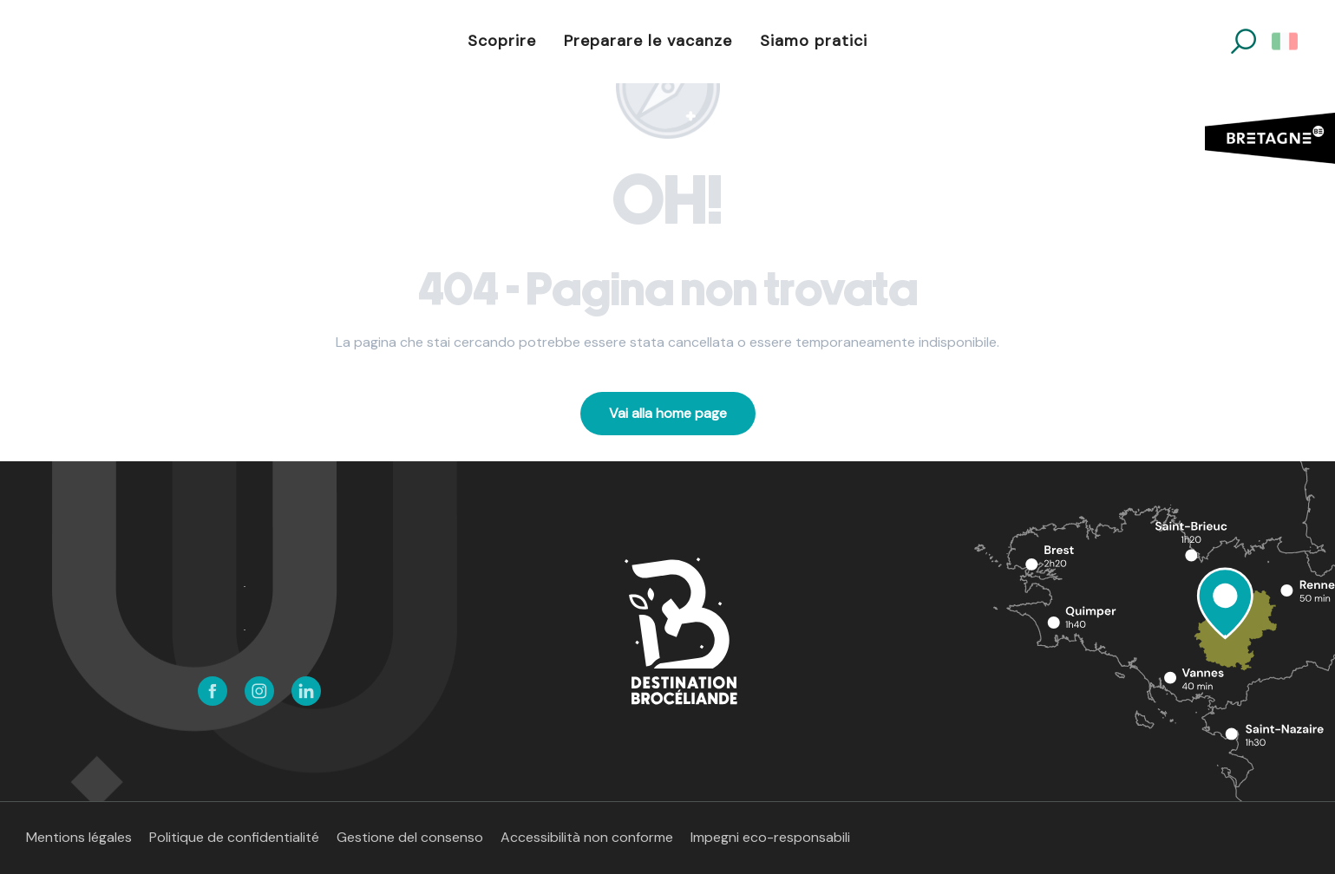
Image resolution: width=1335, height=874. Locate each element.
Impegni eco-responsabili (770, 837)
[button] (1243, 41)
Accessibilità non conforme (587, 837)
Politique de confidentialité (234, 837)
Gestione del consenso (410, 837)
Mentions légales (79, 837)
